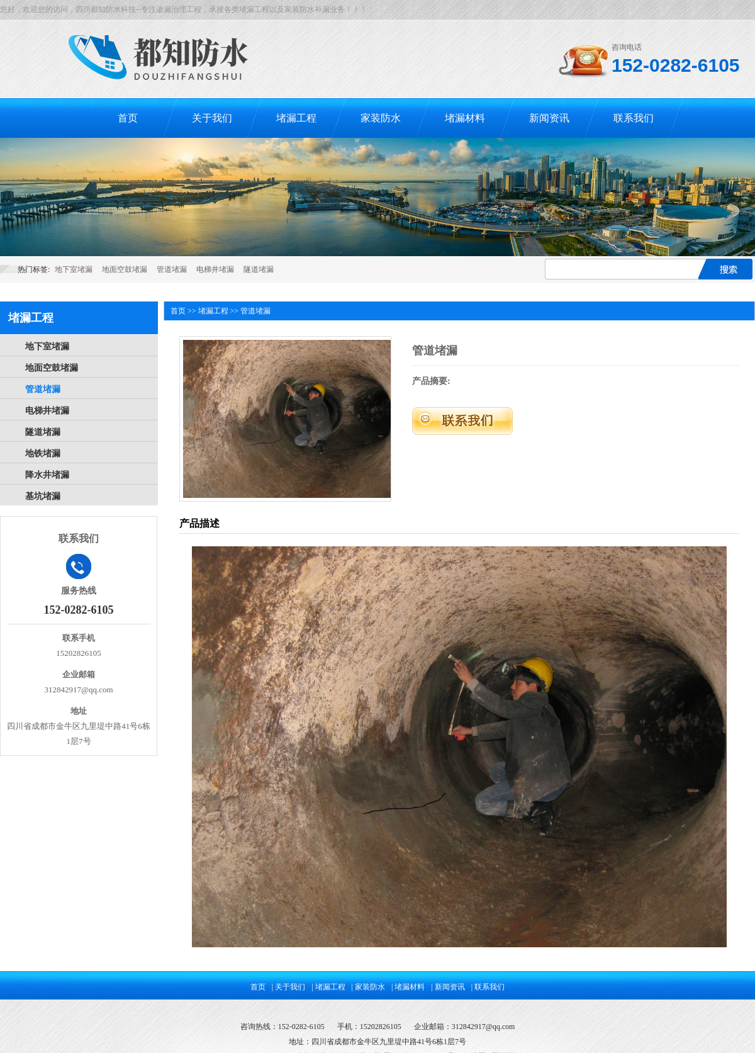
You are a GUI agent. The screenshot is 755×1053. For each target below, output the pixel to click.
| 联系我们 (488, 987)
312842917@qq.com (483, 1026)
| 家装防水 (368, 987)
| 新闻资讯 (447, 987)
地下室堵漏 (73, 269)
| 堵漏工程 (328, 987)
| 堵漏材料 (408, 987)
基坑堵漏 (42, 496)
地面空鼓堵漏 (124, 269)
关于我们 (212, 118)
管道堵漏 (172, 269)
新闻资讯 (549, 118)
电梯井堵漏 (215, 269)
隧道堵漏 (258, 269)
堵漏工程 (296, 118)
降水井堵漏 (47, 475)
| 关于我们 (288, 987)
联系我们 (633, 118)
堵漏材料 (465, 118)
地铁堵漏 (42, 453)
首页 (128, 118)
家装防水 (381, 118)
